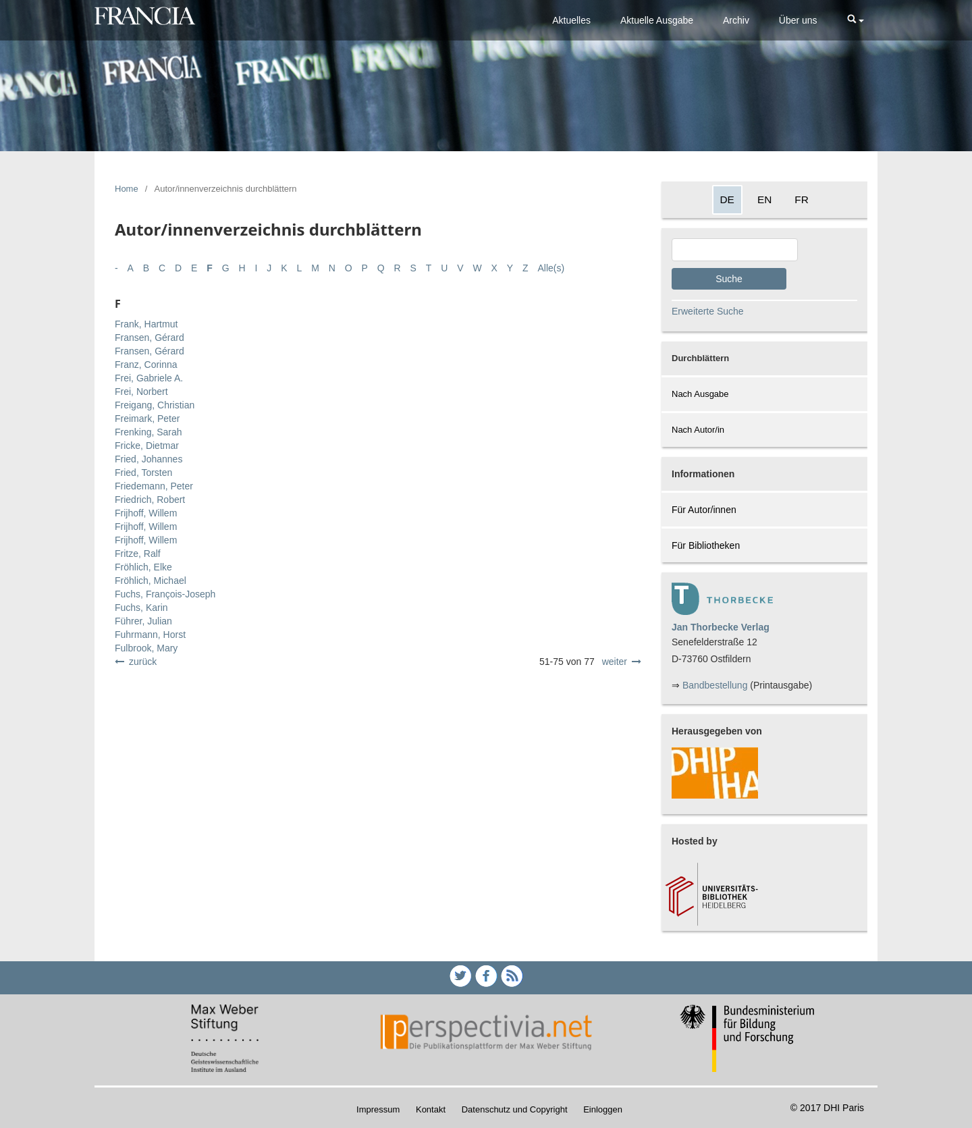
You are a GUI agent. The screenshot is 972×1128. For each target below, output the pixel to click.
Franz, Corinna (146, 364)
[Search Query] (735, 249)
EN (764, 199)
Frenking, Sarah (148, 432)
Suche (729, 278)
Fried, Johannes (148, 459)
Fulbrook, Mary (146, 648)
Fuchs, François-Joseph (165, 594)
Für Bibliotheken (706, 545)
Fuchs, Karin (141, 607)
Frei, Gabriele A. (149, 378)
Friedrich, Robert (150, 499)
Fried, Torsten (143, 472)
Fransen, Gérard (149, 337)
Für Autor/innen (704, 509)
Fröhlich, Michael (150, 580)
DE (727, 199)
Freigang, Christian (154, 405)
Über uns (798, 20)
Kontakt (431, 1109)
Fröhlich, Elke (143, 567)
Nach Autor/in (698, 430)
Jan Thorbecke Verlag (721, 627)
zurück (143, 661)
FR (801, 199)
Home (126, 189)
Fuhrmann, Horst (150, 634)
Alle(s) (551, 268)
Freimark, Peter (147, 418)
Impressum (378, 1109)
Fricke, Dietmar (147, 445)
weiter (614, 661)
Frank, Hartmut (146, 324)
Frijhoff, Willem (146, 513)
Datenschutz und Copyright (515, 1109)
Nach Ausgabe (700, 394)
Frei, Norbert (141, 391)
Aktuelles (571, 20)
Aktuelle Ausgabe (656, 20)
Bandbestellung (715, 685)
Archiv (736, 20)
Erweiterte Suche (708, 311)
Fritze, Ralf (138, 553)
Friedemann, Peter (154, 486)
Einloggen (602, 1109)
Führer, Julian (143, 621)
